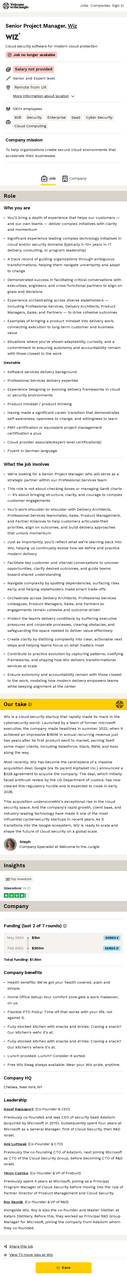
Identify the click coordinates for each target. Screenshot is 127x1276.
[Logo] (15, 6)
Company (73, 178)
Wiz (72, 26)
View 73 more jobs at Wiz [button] (28, 1255)
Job (48, 178)
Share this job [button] (18, 1246)
